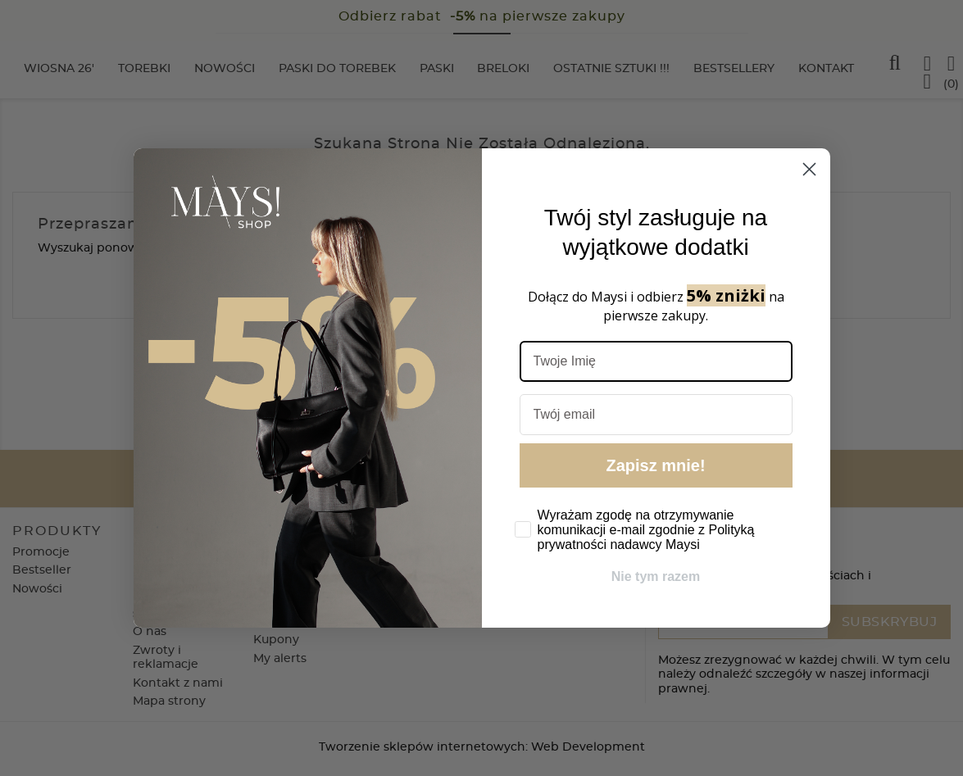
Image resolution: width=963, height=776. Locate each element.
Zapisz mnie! (655, 465)
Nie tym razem (656, 576)
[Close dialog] (809, 169)
